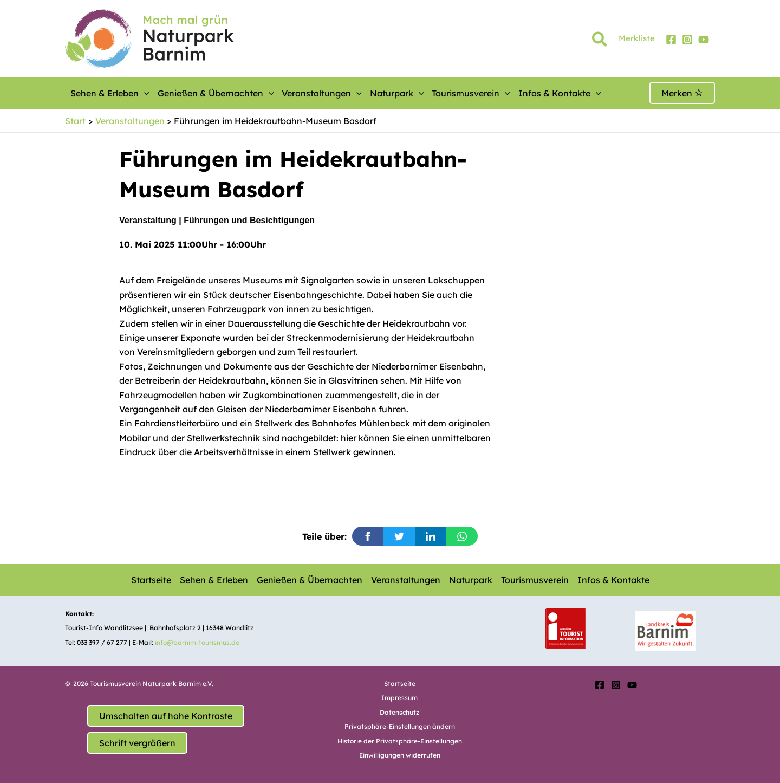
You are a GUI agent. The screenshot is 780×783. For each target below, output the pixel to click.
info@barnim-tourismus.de (197, 642)
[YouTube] (703, 39)
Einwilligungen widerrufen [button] (399, 755)
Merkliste (637, 38)
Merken (682, 93)
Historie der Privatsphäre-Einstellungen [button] (399, 741)
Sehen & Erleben (110, 93)
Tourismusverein (471, 93)
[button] (600, 41)
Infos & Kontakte (559, 93)
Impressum (399, 698)
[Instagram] (687, 39)
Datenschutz (399, 712)
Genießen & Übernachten (216, 93)
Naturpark (397, 93)
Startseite (151, 579)
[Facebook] (671, 39)
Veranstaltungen (322, 93)
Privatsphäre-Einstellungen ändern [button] (399, 726)
